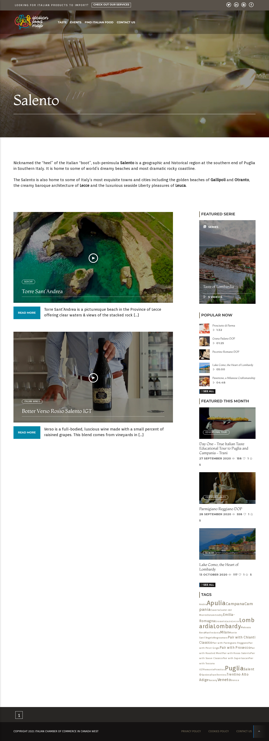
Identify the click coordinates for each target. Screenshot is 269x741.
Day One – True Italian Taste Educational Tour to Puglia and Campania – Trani (223, 448)
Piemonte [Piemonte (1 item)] (209, 669)
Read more (27, 313)
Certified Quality (216, 497)
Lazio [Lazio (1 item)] (229, 621)
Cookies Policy (218, 731)
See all (207, 391)
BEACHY (28, 281)
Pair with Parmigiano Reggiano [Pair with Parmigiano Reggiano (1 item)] (230, 643)
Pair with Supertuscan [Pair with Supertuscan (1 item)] (236, 658)
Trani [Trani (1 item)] (213, 674)
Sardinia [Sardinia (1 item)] (206, 674)
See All (207, 585)
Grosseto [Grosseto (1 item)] (220, 621)
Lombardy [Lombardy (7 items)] (227, 626)
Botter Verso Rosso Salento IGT (57, 411)
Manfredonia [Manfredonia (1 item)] (212, 632)
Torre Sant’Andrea (42, 291)
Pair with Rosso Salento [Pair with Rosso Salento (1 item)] (236, 653)
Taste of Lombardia (218, 286)
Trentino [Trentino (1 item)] (222, 674)
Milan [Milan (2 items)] (224, 632)
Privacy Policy (191, 731)
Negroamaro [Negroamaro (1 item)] (221, 637)
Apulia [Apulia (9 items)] (216, 603)
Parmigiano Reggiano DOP (220, 508)
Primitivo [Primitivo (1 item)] (219, 669)
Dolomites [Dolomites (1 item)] (213, 615)
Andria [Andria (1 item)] (203, 604)
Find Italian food (99, 22)
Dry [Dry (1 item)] (221, 615)
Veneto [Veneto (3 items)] (224, 679)
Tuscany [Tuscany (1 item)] (213, 680)
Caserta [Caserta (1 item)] (215, 610)
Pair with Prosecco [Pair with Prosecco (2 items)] (235, 648)
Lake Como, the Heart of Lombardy (218, 567)
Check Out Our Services (111, 4)
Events (76, 22)
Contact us (126, 22)
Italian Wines (32, 401)
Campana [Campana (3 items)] (235, 603)
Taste (62, 22)
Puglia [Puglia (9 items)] (234, 668)
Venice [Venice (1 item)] (235, 680)
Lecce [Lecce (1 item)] (235, 621)
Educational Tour (216, 432)
